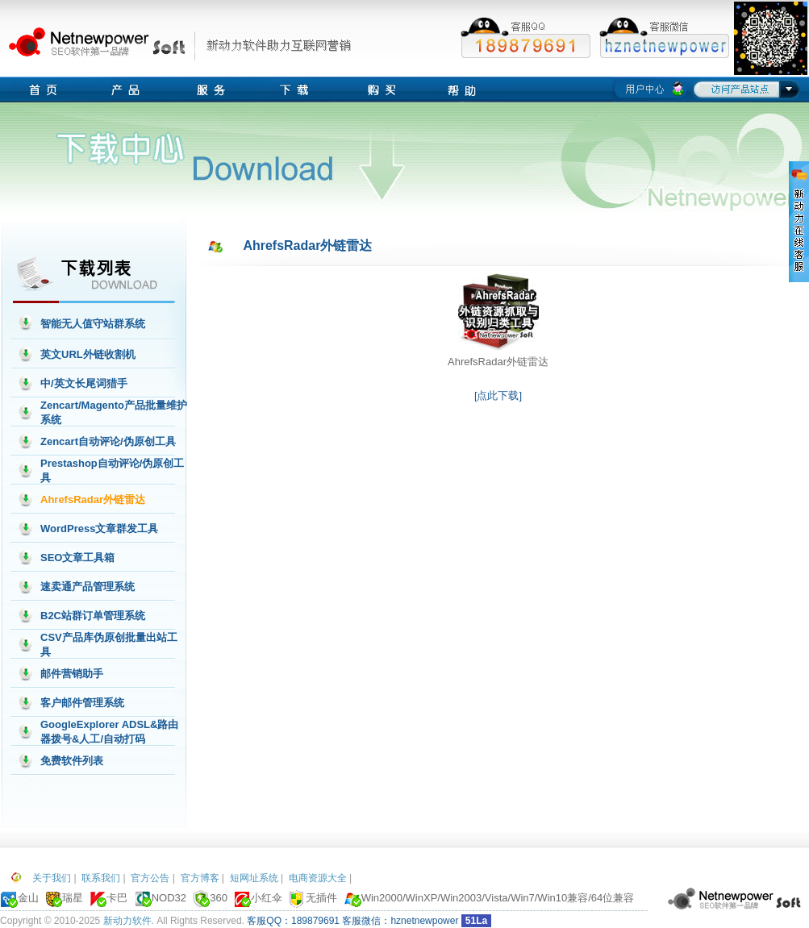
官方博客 (200, 878)
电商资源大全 (318, 878)
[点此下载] (498, 395)
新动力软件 (127, 920)
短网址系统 (254, 878)
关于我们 (51, 878)
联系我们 (100, 878)
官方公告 (150, 878)
